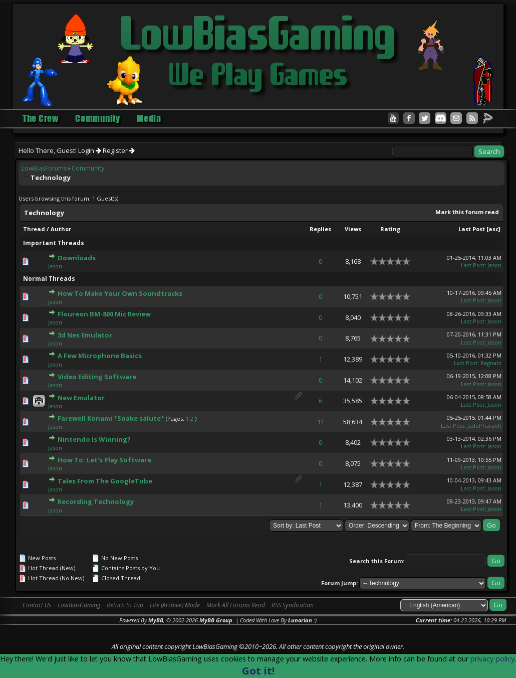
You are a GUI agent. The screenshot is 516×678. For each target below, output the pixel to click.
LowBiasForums (44, 168)
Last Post (471, 229)
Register (119, 150)
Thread (34, 229)
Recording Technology (96, 501)
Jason (55, 266)
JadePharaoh (484, 425)
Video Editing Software (97, 376)
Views (353, 229)
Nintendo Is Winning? (94, 439)
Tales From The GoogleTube (105, 480)
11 (320, 421)
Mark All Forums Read (235, 605)
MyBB (155, 620)
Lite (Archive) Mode (175, 605)
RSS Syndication (293, 605)
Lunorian (300, 620)
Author (61, 229)
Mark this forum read (467, 212)
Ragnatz (490, 363)
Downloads (77, 257)
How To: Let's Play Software (104, 459)
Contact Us (37, 605)
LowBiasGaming (79, 605)
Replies (320, 229)
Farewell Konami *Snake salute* (111, 418)
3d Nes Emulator (85, 335)
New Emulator (81, 397)
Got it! (258, 670)
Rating (390, 229)
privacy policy (492, 658)
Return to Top (125, 605)
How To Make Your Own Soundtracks (120, 293)
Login (89, 150)
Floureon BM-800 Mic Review (104, 313)
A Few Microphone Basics (100, 355)
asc (493, 229)
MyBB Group (215, 620)
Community (88, 168)
